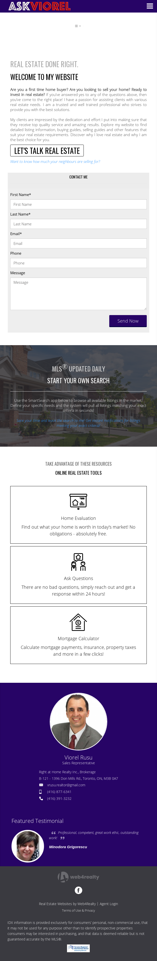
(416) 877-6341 (59, 791)
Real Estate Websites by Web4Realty (67, 903)
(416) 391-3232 (59, 798)
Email (16, 233)
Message (17, 272)
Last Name (20, 214)
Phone (15, 253)
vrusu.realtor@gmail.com (66, 785)
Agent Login (109, 903)
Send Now (128, 321)
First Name (20, 194)
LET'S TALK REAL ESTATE (47, 150)
